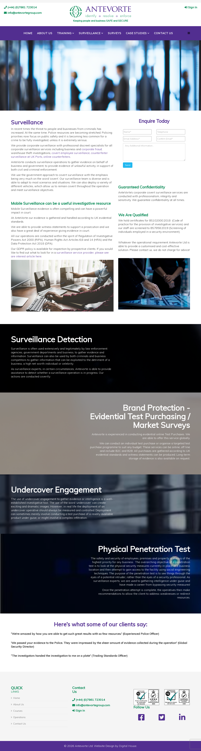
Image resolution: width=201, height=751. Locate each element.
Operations (19, 717)
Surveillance (89, 33)
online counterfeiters (56, 157)
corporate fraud (92, 149)
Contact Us (163, 33)
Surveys (114, 33)
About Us (44, 33)
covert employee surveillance (71, 153)
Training (64, 33)
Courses (17, 710)
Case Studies (136, 33)
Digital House (127, 746)
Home (28, 33)
